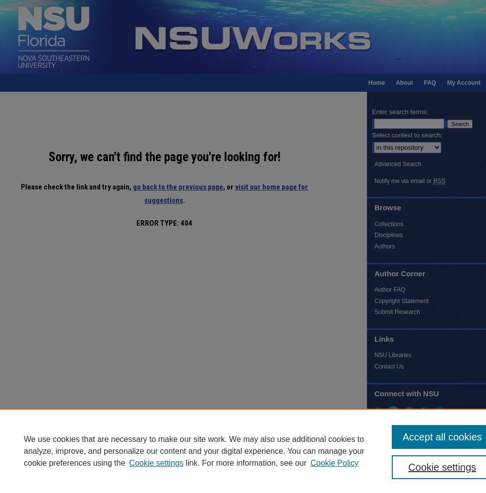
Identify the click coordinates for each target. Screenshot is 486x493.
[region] (243, 451)
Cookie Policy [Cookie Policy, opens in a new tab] (334, 463)
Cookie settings (156, 463)
